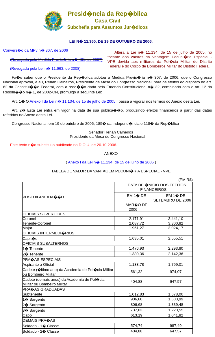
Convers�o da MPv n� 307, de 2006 (35, 50)
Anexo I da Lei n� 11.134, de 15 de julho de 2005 (73, 101)
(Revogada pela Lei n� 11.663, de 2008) (45, 68)
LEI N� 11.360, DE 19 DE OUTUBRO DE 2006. (111, 41)
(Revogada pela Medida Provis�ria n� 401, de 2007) (56, 59)
